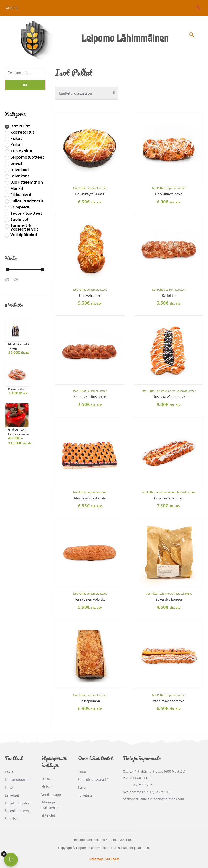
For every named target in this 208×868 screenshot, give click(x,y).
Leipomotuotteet (97, 188)
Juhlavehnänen (90, 295)
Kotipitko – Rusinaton (89, 396)
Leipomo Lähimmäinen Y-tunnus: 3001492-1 (104, 840)
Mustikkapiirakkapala (90, 498)
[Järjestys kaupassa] (86, 93)
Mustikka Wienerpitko (168, 396)
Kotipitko (169, 295)
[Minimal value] (25, 272)
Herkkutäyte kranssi (90, 194)
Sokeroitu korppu (169, 599)
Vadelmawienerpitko (168, 701)
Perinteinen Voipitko (89, 599)
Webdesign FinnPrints (104, 859)
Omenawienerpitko (168, 498)
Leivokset (186, 593)
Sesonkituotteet (186, 390)
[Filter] (25, 73)
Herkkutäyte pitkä (168, 194)
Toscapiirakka (90, 701)
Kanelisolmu (30, 346)
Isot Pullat (79, 188)
